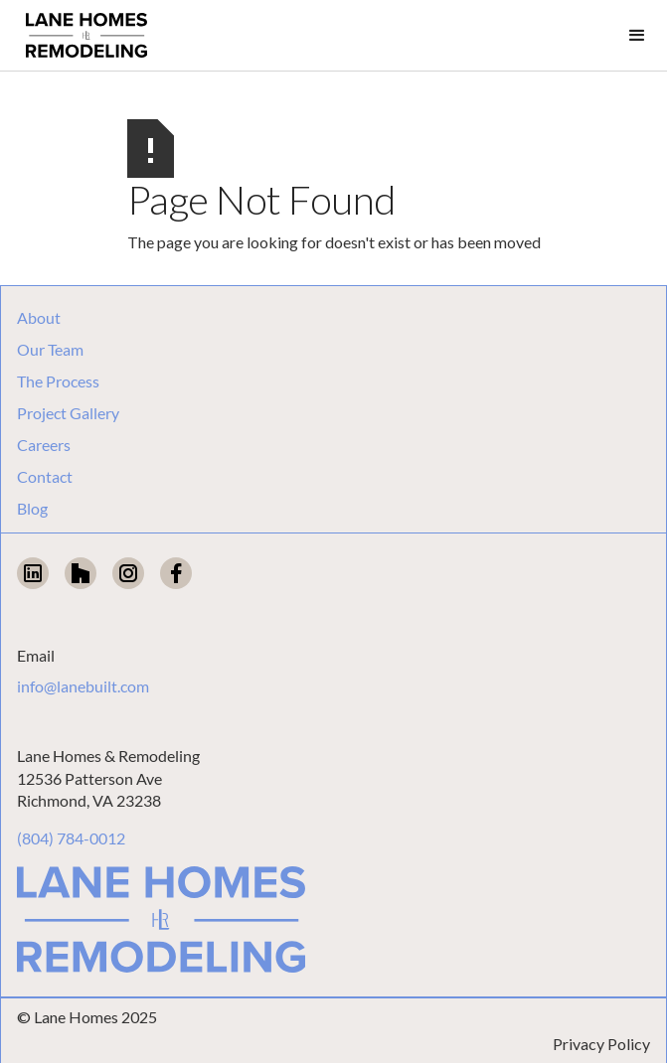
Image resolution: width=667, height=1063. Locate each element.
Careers (44, 445)
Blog (32, 509)
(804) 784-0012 (71, 838)
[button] (637, 36)
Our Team (50, 350)
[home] (81, 36)
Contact (45, 477)
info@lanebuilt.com (83, 686)
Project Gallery (68, 413)
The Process (58, 381)
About (39, 318)
